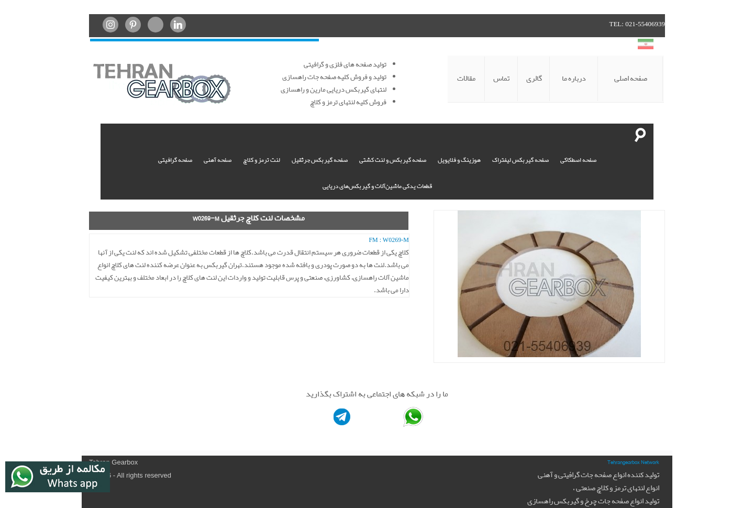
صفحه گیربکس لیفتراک (520, 159)
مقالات (466, 78)
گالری (534, 78)
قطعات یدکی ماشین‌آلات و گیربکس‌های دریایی (377, 186)
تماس (501, 78)
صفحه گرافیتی (175, 159)
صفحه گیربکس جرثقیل (320, 159)
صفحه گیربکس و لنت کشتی (392, 159)
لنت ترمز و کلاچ (261, 159)
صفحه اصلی (630, 78)
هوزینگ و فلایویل (459, 159)
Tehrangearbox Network (633, 462)
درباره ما (574, 78)
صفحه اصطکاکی (578, 159)
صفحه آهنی (217, 159)
